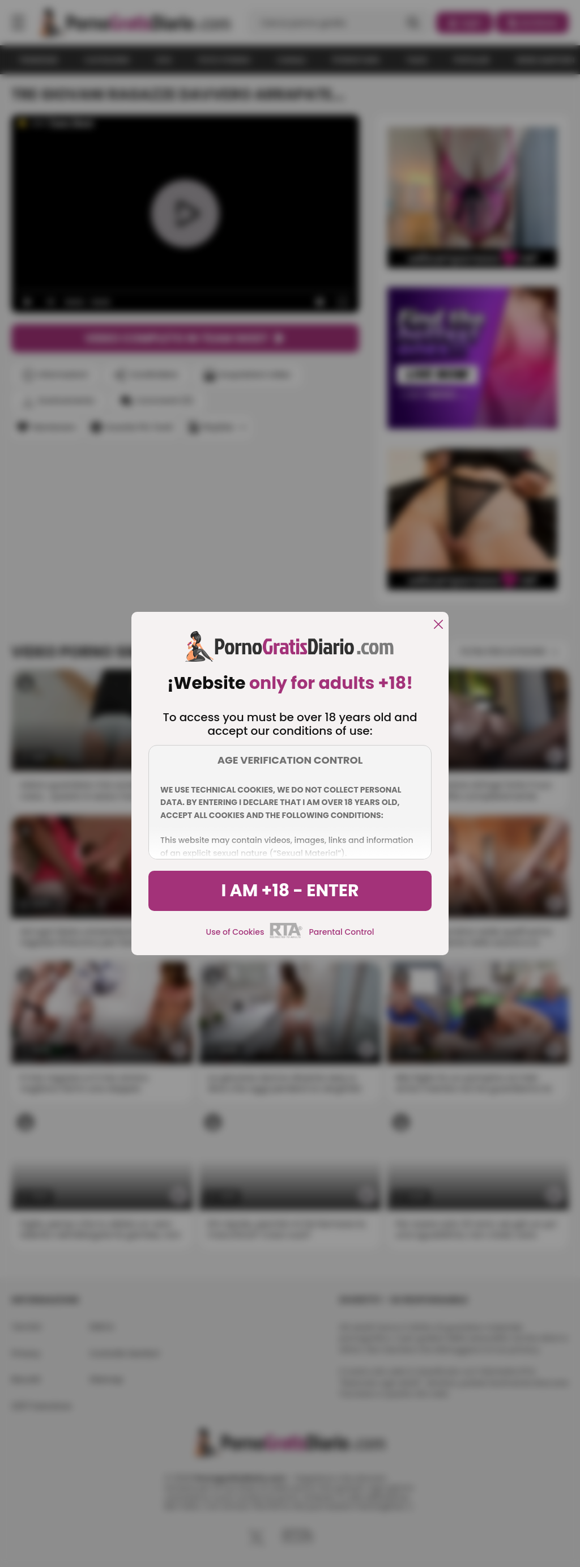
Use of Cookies (235, 932)
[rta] (286, 936)
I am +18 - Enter (290, 890)
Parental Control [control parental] (341, 932)
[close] (438, 625)
